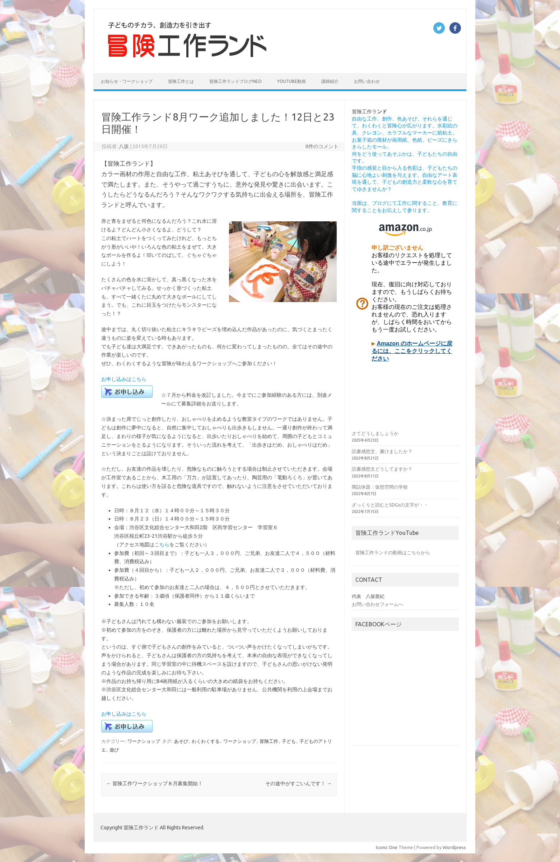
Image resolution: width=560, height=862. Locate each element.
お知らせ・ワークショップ (127, 81)
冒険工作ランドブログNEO (235, 81)
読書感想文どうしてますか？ (382, 468)
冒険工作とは (181, 81)
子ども (289, 741)
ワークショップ (143, 741)
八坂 (124, 146)
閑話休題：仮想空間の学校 (380, 486)
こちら (161, 544)
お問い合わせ (367, 81)
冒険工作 (269, 741)
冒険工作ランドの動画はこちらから (392, 552)
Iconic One (386, 847)
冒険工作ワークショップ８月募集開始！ (154, 783)
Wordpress (454, 847)
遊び (114, 749)
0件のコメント (322, 146)
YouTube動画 (291, 81)
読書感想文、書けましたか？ (382, 451)
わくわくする (206, 741)
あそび (181, 741)
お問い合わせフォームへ (377, 604)
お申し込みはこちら (123, 379)
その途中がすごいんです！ (298, 783)
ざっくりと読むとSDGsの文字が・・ (390, 504)
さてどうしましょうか (375, 433)
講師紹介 (330, 81)
